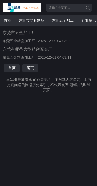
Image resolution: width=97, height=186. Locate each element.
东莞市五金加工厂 (19, 32)
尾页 (30, 68)
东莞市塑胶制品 (31, 20)
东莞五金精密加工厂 (19, 41)
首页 (7, 20)
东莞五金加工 (63, 20)
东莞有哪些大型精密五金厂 (27, 49)
